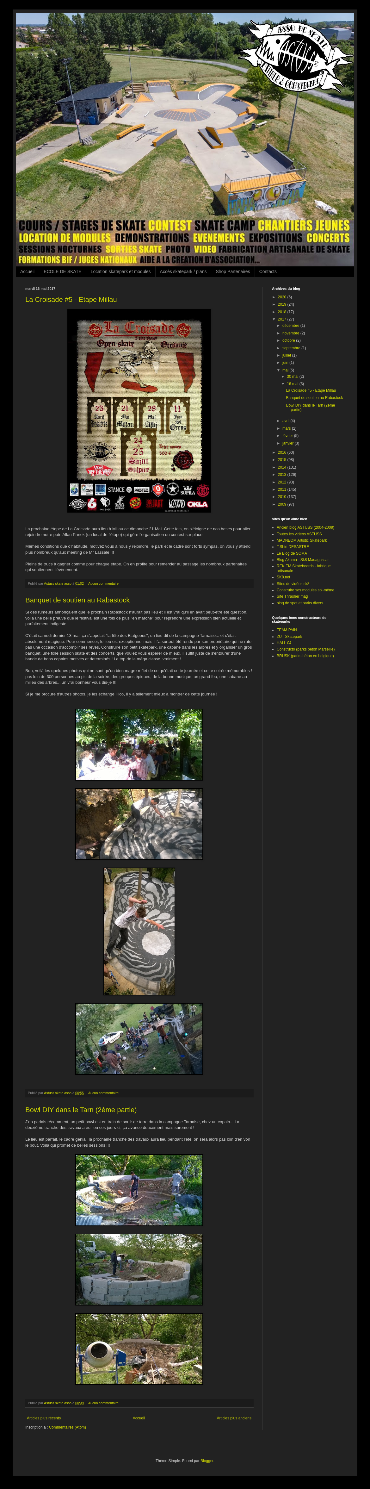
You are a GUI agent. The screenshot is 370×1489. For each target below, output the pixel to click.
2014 (282, 467)
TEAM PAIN (287, 630)
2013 (282, 474)
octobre (289, 340)
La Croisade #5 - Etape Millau (71, 299)
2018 (282, 312)
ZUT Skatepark (289, 636)
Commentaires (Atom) (67, 1427)
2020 (282, 297)
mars (287, 428)
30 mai (293, 376)
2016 (282, 452)
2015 (282, 460)
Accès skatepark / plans (183, 271)
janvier (288, 443)
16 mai (293, 384)
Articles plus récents (44, 1418)
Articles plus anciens (234, 1418)
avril (286, 421)
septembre (291, 348)
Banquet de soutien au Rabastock (77, 600)
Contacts (268, 271)
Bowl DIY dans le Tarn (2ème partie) (81, 1110)
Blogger (206, 1461)
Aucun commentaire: (104, 583)
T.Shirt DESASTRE (293, 547)
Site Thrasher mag (292, 596)
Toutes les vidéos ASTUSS (299, 534)
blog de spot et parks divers (300, 603)
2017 (282, 319)
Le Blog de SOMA (292, 553)
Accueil (27, 271)
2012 (282, 482)
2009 (282, 504)
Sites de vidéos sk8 (293, 584)
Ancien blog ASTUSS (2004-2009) (305, 527)
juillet (287, 355)
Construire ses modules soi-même (305, 590)
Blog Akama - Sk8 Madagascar (303, 560)
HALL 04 (284, 643)
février (288, 435)
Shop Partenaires (233, 271)
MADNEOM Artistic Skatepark (302, 540)
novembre (291, 333)
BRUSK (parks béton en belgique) (305, 656)
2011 (282, 489)
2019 (282, 304)
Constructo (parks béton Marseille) (306, 649)
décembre (291, 325)
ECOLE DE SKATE (63, 271)
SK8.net (283, 577)
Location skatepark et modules (121, 271)
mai (286, 370)
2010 (282, 497)
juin (285, 362)
